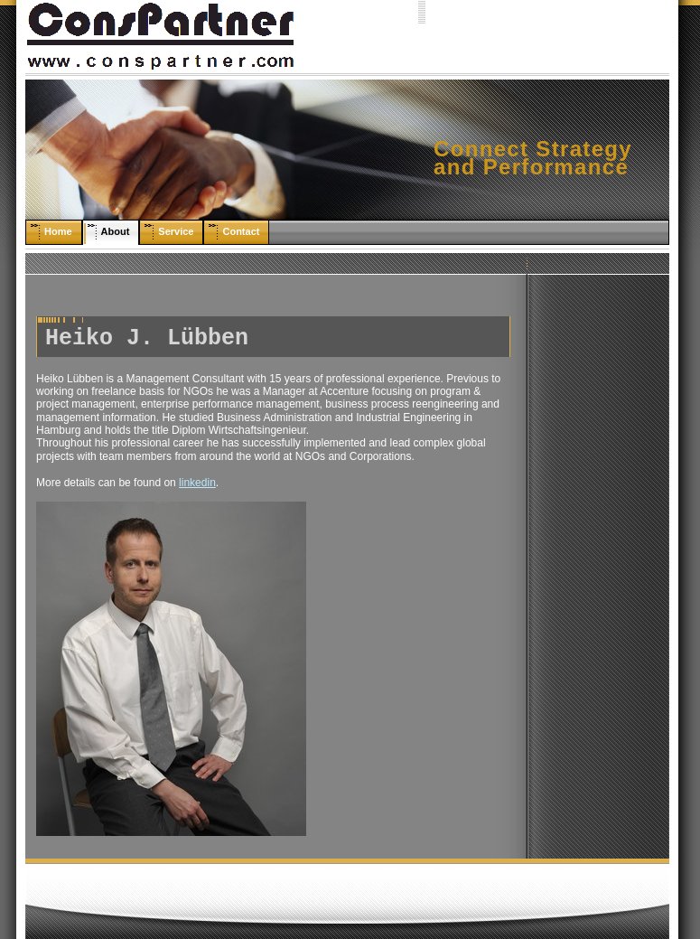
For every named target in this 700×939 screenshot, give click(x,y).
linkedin (197, 482)
